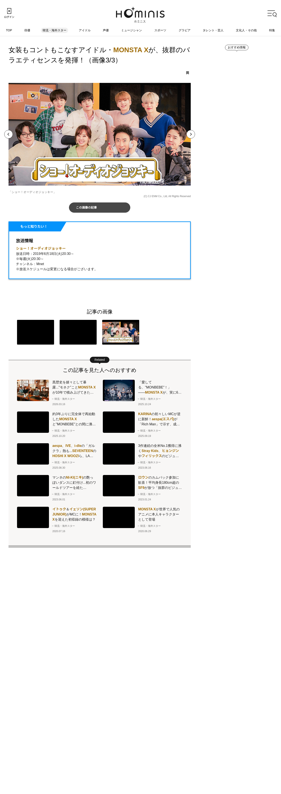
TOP (9, 30)
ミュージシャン (131, 30)
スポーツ (160, 30)
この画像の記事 (86, 208)
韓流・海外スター (55, 30)
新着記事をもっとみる (228, 288)
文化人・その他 (246, 30)
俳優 (28, 30)
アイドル (85, 30)
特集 (272, 30)
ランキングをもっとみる (229, 486)
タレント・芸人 (213, 30)
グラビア (185, 30)
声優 (106, 30)
